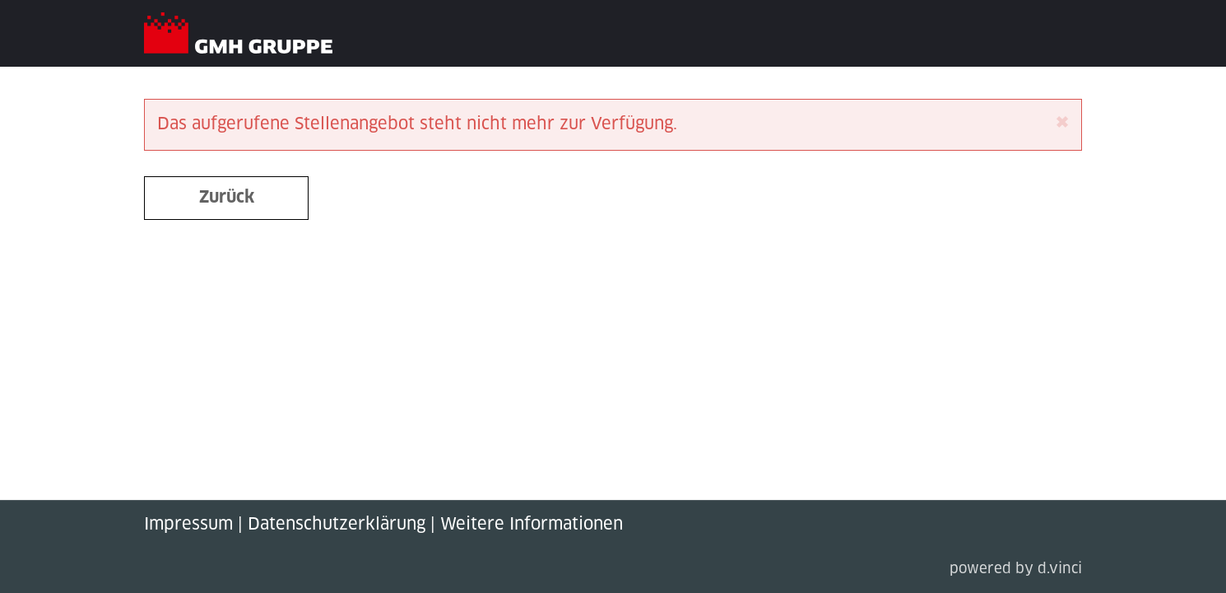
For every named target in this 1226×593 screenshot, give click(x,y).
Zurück (226, 197)
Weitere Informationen (531, 524)
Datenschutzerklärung (336, 524)
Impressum (188, 524)
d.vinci (1060, 570)
